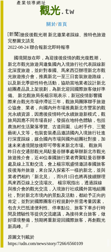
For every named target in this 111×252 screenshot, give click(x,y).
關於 (51, 24)
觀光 (50, 10)
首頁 (62, 24)
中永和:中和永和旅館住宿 (108, 240)
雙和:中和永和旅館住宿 (108, 242)
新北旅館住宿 (108, 245)
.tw (67, 12)
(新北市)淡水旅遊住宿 (5, 245)
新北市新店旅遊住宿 (5, 243)
